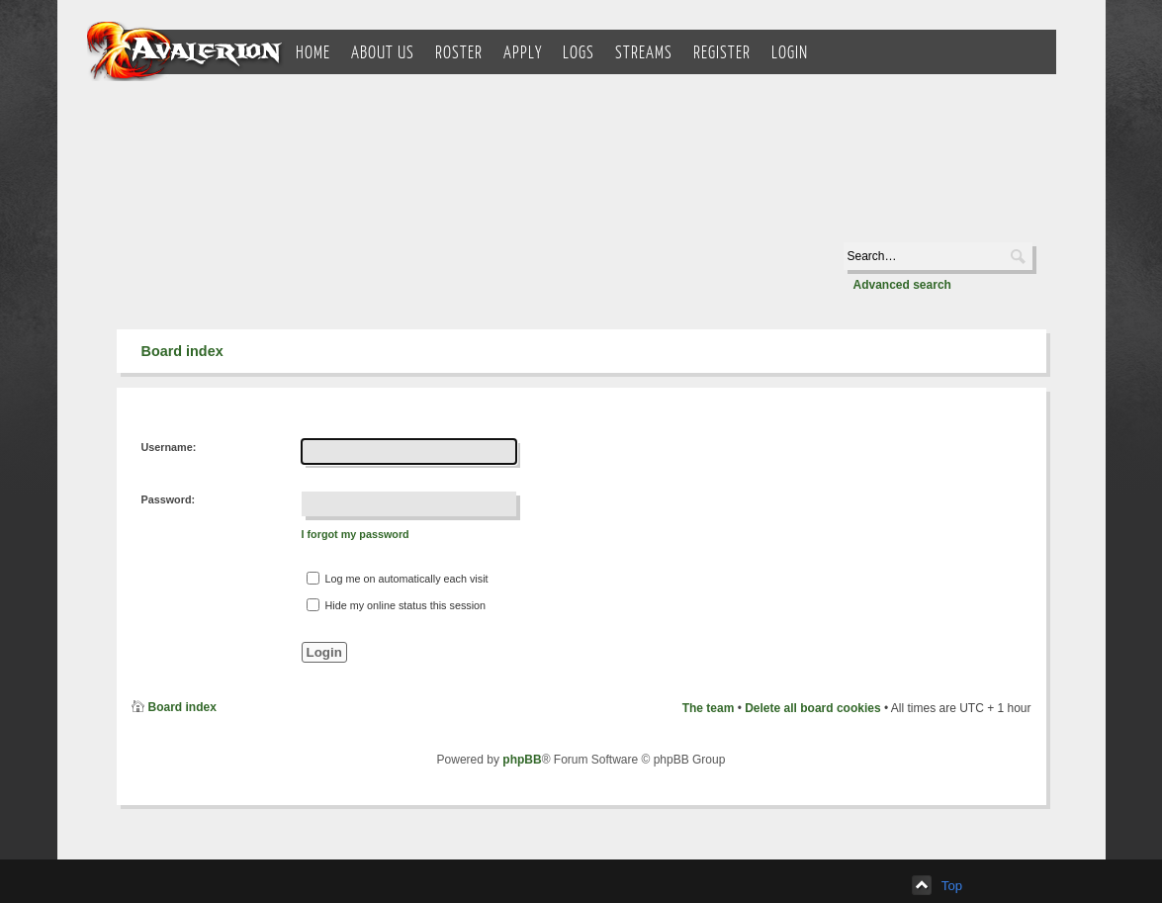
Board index (182, 351)
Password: (168, 499)
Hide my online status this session (397, 604)
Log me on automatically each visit (398, 578)
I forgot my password (355, 534)
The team (708, 708)
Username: (169, 447)
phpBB (521, 760)
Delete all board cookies (812, 708)
